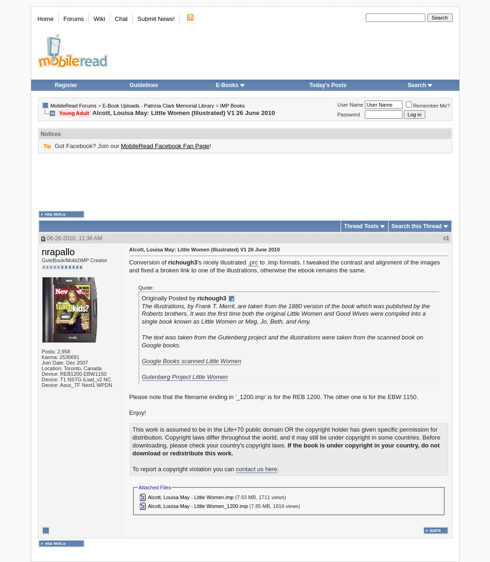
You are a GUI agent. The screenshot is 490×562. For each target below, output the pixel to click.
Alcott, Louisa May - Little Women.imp (191, 497)
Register (66, 85)
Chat (121, 18)
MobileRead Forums (73, 105)
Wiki (99, 18)
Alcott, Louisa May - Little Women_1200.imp (198, 506)
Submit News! (156, 18)
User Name (350, 105)
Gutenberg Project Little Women (185, 376)
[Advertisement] (245, 182)
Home (46, 18)
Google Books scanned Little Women (192, 361)
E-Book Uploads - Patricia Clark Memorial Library (158, 105)
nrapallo (58, 252)
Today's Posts (328, 85)
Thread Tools (361, 226)
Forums (73, 18)
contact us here (256, 469)
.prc (253, 262)
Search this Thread (416, 226)
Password (348, 114)
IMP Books (232, 105)
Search (420, 85)
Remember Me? (428, 105)
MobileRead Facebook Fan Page (165, 145)
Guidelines (143, 85)
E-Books (230, 85)
